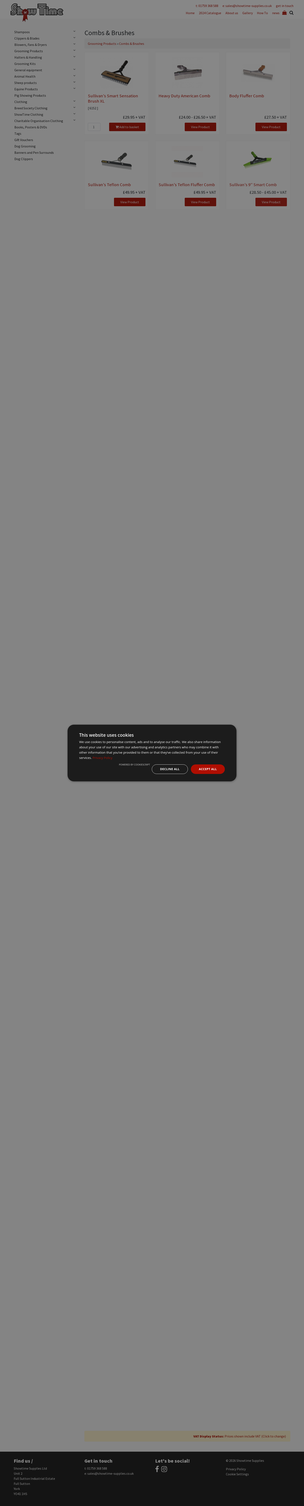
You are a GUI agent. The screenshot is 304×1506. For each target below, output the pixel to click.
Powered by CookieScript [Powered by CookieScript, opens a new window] (134, 764)
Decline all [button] (169, 769)
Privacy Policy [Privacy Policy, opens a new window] (103, 758)
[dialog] (152, 753)
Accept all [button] (208, 769)
